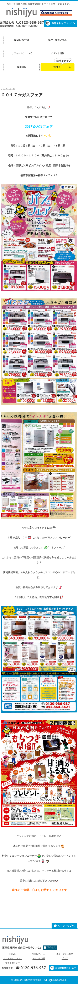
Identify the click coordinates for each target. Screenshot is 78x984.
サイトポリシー (12, 963)
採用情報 (21, 67)
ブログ (65, 958)
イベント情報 (57, 53)
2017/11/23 (8, 88)
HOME (13, 954)
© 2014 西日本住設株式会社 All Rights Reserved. (39, 980)
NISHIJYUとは (21, 40)
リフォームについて (21, 53)
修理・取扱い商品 (57, 40)
